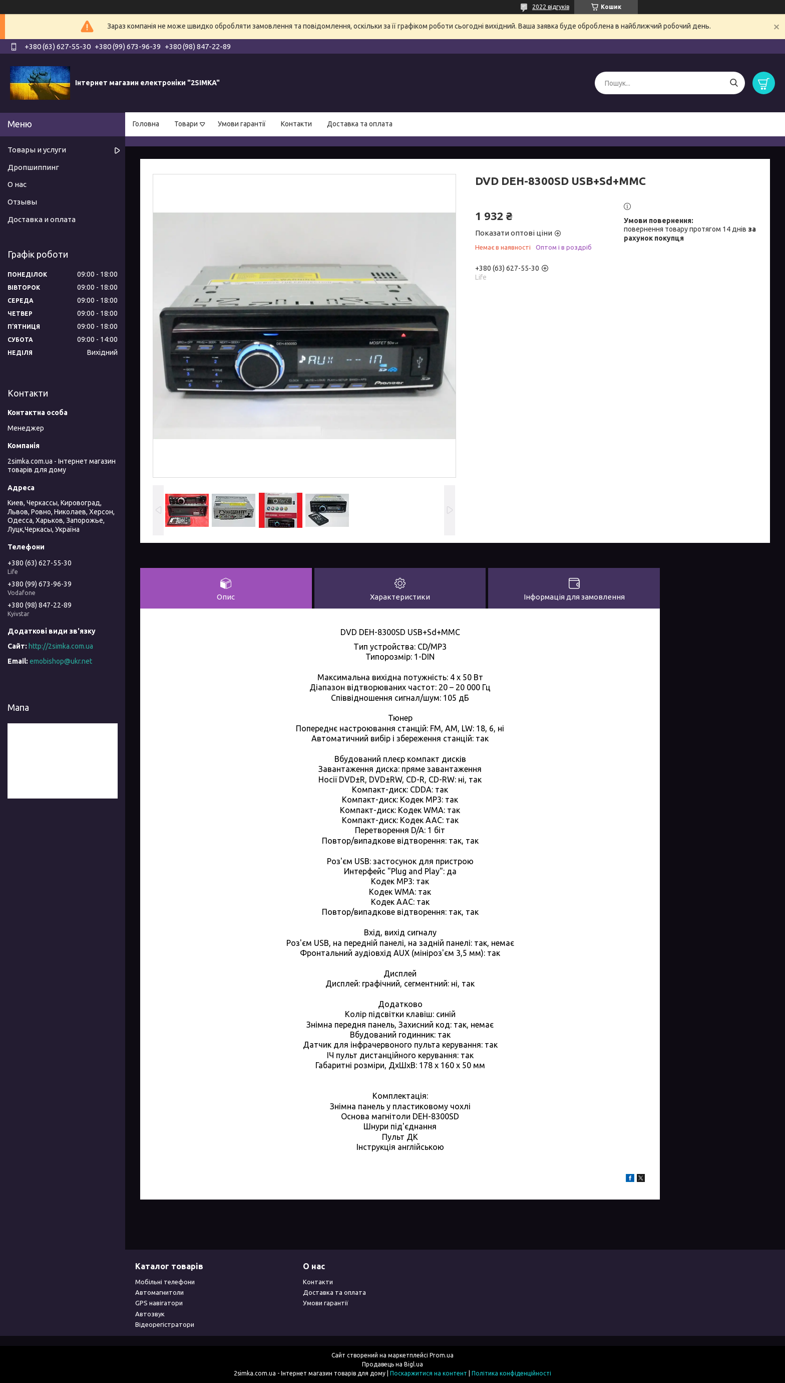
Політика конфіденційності (511, 1373)
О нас (17, 184)
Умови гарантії (242, 124)
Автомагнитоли (159, 1292)
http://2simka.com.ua (61, 646)
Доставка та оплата (359, 124)
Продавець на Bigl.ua (392, 1364)
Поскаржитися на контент (428, 1373)
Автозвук (150, 1313)
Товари (186, 124)
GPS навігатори (159, 1302)
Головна (146, 124)
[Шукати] (733, 83)
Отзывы (22, 201)
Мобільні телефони (165, 1281)
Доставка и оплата (42, 219)
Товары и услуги (37, 149)
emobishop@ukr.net (61, 661)
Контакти (296, 124)
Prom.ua (442, 1355)
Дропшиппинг (33, 167)
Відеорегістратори (164, 1324)
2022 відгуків (550, 7)
